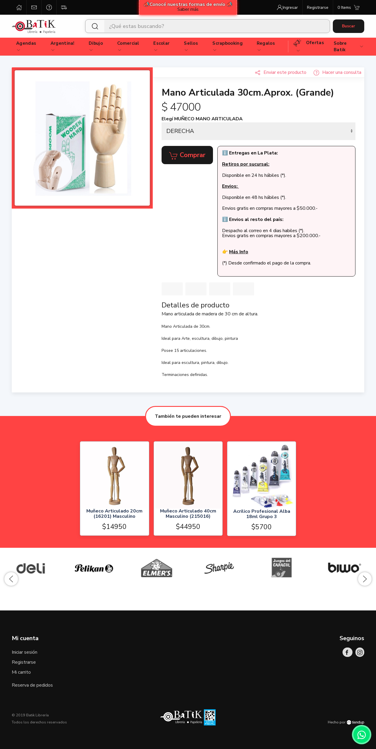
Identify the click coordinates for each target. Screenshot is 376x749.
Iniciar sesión (24, 652)
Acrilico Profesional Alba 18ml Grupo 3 (261, 514)
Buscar (348, 26)
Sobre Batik (349, 46)
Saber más (188, 9)
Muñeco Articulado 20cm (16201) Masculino (114, 514)
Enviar (280, 72)
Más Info (238, 252)
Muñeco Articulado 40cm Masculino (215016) (188, 514)
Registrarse (24, 662)
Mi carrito (21, 672)
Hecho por (346, 722)
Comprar (187, 155)
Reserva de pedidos (32, 685)
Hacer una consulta (337, 72)
